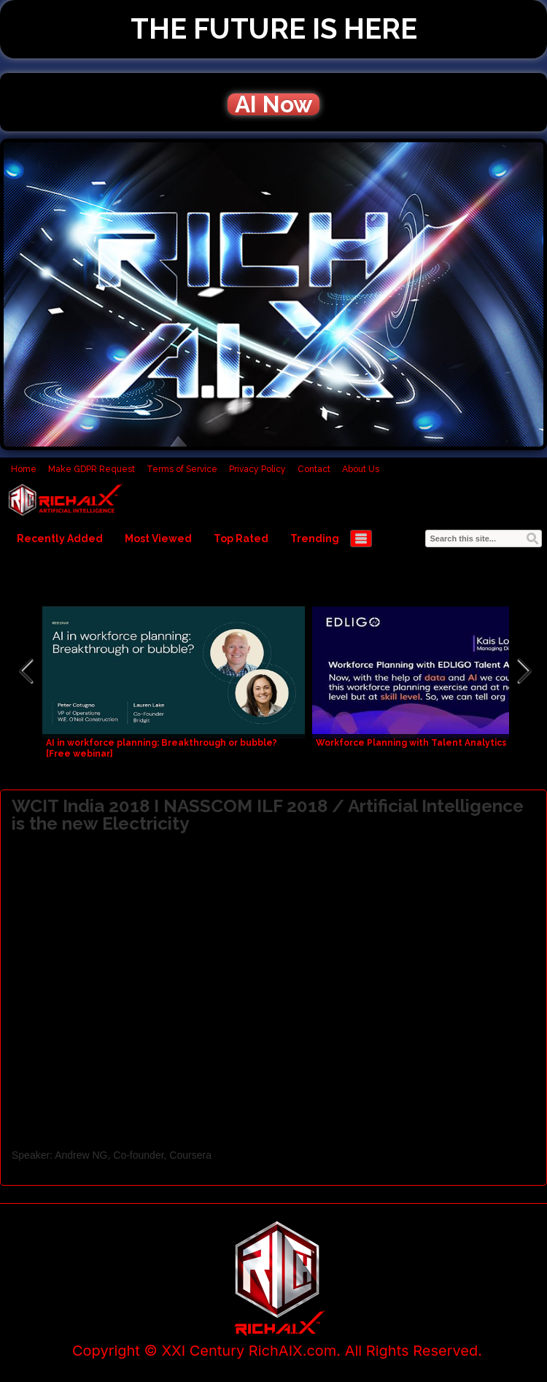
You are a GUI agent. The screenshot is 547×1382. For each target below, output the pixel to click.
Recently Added (60, 538)
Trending (314, 538)
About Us (360, 469)
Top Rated (241, 538)
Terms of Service (182, 469)
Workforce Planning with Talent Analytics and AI (427, 743)
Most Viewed (158, 538)
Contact (314, 469)
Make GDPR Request (91, 469)
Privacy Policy (257, 469)
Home (23, 469)
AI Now (273, 104)
